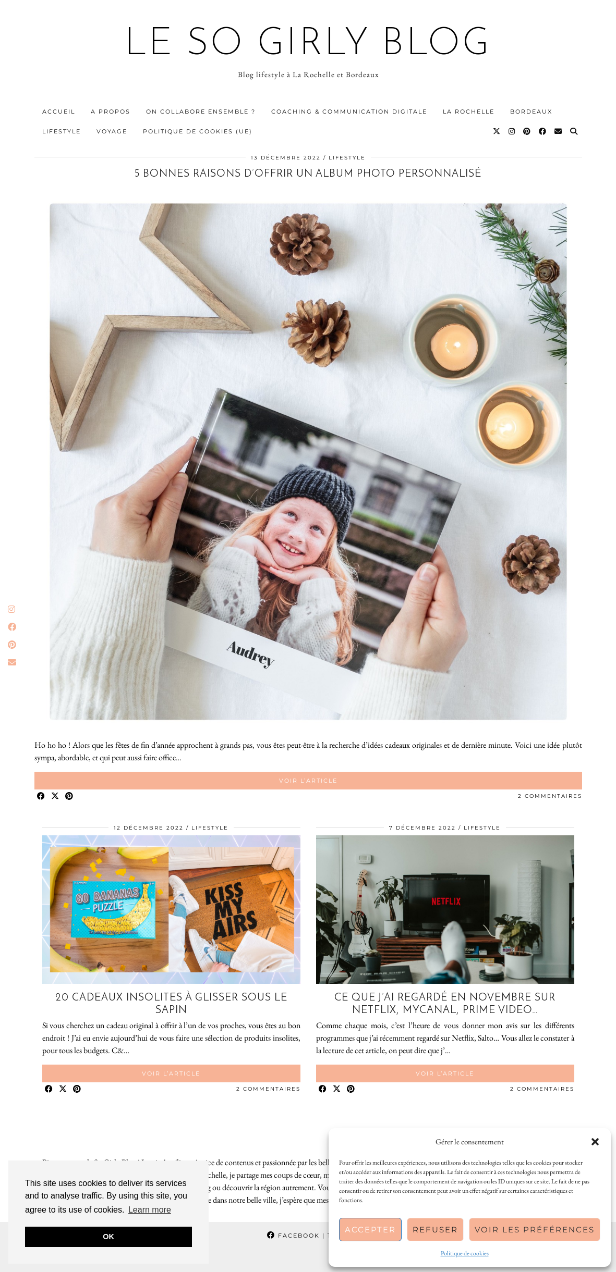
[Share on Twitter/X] (56, 796)
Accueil (58, 111)
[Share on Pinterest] (70, 796)
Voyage (111, 131)
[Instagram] (512, 131)
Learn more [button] (149, 1209)
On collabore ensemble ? (201, 111)
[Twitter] (497, 131)
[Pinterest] (527, 131)
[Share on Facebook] (41, 796)
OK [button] (108, 1236)
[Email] (558, 131)
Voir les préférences (535, 1229)
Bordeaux (531, 111)
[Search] (574, 131)
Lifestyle (61, 131)
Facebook (308, 1235)
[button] (595, 1142)
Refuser (435, 1229)
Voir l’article (308, 780)
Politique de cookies (465, 1253)
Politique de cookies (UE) (197, 131)
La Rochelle (468, 111)
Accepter (370, 1229)
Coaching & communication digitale (349, 111)
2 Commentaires (550, 796)
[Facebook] (543, 131)
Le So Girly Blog (308, 45)
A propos (110, 111)
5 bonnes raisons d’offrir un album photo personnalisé (308, 174)
